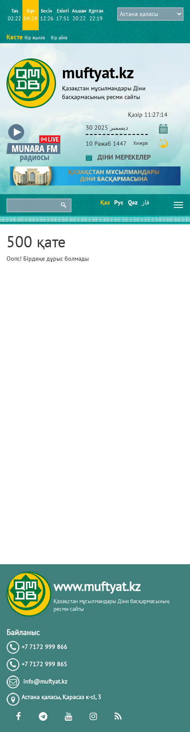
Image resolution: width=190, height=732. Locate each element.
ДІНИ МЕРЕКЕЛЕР (118, 157)
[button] (33, 126)
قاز (146, 202)
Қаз (104, 202)
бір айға (59, 38)
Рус (118, 202)
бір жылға (35, 38)
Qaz (132, 202)
